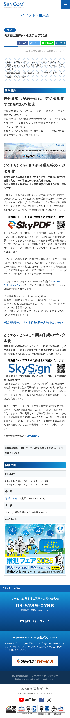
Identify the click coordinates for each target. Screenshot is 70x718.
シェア (23, 43)
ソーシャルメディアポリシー (45, 676)
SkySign (32, 435)
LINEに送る (48, 43)
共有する (62, 43)
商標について (49, 679)
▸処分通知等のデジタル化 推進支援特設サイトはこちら (32, 322)
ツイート (35, 43)
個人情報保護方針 (20, 676)
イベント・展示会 (11, 588)
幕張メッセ (11, 498)
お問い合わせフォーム (37, 621)
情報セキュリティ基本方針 (27, 679)
